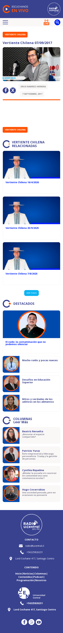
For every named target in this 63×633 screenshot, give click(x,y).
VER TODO (31, 292)
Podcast (38, 576)
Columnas (40, 573)
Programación (25, 580)
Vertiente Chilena (15, 34)
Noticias (28, 573)
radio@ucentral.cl (34, 545)
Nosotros (40, 580)
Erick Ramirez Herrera (33, 86)
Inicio (18, 573)
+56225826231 (35, 552)
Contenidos (25, 576)
